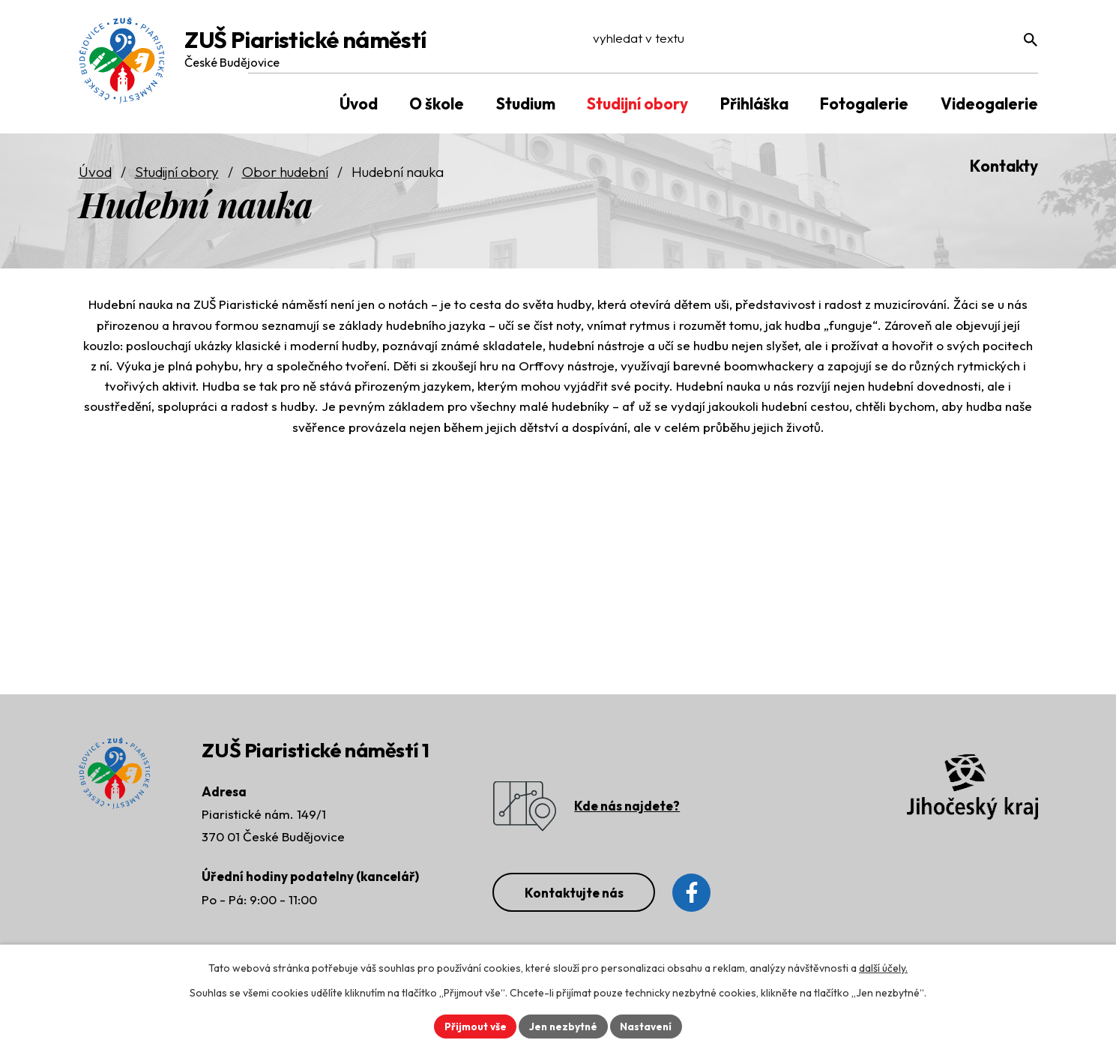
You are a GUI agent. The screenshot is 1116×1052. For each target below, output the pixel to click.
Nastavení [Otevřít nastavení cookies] (648, 1026)
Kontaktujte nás (577, 895)
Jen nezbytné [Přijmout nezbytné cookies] (563, 1026)
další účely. (883, 967)
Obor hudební (285, 173)
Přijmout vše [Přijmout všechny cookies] (473, 1026)
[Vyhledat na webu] (943, 43)
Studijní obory (177, 173)
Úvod (95, 173)
